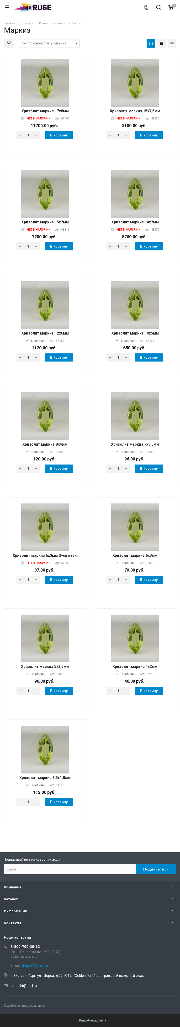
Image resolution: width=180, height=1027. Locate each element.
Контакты (12, 923)
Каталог (11, 899)
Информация (15, 911)
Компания (12, 887)
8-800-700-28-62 (25, 947)
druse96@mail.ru (24, 986)
